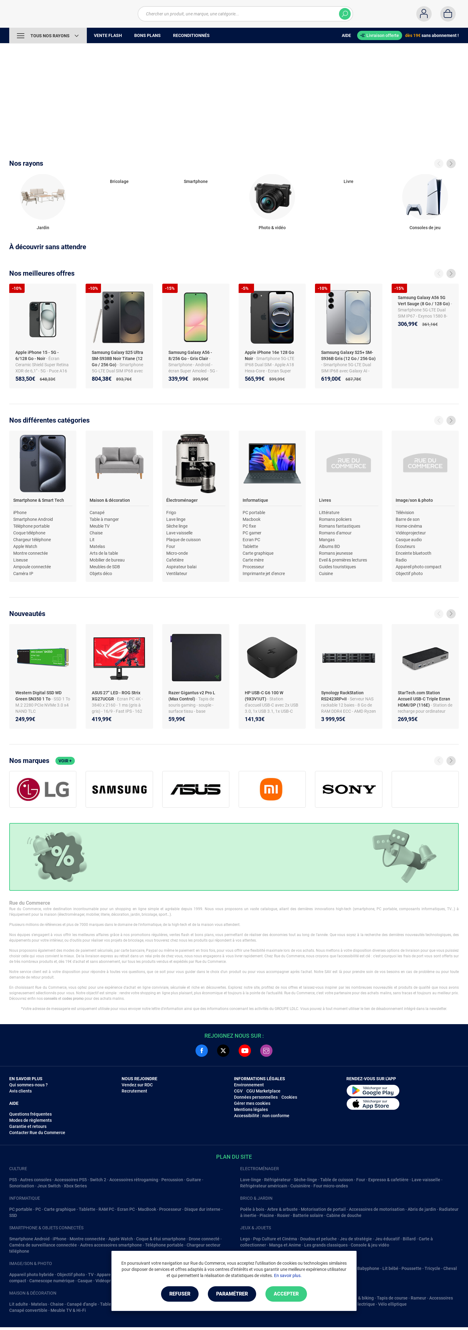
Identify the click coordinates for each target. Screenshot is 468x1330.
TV (91, 1274)
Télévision (405, 512)
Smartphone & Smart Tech (38, 500)
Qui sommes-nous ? (28, 1084)
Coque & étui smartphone (161, 1238)
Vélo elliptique (392, 1304)
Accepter (286, 1294)
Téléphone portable (31, 526)
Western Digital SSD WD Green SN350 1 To (38, 695)
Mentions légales (251, 1109)
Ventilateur (176, 573)
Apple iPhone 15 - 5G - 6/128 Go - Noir (37, 355)
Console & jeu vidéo (370, 1245)
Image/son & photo (414, 500)
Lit (92, 539)
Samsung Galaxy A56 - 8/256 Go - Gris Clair (190, 355)
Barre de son (408, 519)
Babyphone (368, 1268)
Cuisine (326, 573)
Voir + (65, 760)
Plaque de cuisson (183, 539)
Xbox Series (75, 1185)
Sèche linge (177, 526)
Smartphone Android (33, 519)
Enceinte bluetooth (413, 553)
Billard (409, 1238)
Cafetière (175, 560)
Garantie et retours (27, 1126)
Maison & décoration (110, 500)
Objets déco (101, 573)
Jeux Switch (49, 1185)
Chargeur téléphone (32, 539)
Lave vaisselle (179, 532)
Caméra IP (23, 573)
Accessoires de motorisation (377, 1209)
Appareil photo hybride (31, 1274)
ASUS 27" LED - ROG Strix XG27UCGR (116, 695)
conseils (50, 998)
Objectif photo (409, 573)
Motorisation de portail (323, 1209)
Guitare (193, 1179)
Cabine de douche (343, 1215)
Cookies (289, 1097)
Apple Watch (25, 546)
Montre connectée (30, 553)
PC (38, 1209)
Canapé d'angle (82, 1304)
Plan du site (234, 1157)
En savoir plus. (288, 1275)
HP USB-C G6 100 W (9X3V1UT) (264, 695)
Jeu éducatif (387, 1238)
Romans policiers (335, 519)
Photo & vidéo (272, 227)
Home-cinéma (409, 526)
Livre (348, 181)
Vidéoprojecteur (411, 532)
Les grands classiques (326, 1245)
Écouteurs (405, 546)
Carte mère (253, 560)
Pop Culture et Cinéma (275, 1238)
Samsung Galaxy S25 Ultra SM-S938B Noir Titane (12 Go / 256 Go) (117, 358)
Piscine (267, 1215)
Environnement (249, 1084)
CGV (238, 1091)
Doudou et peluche (318, 1238)
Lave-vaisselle (426, 1179)
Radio (401, 560)
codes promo (73, 998)
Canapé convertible (28, 1310)
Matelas (97, 546)
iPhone (19, 512)
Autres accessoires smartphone (111, 1245)
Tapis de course (392, 1298)
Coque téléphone (29, 532)
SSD (13, 1215)
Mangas (327, 539)
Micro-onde (177, 553)
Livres (325, 500)
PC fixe (249, 526)
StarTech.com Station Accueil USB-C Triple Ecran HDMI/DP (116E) (424, 699)
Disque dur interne (202, 1209)
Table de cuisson (336, 1179)
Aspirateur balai (181, 566)
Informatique (255, 500)
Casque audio (409, 539)
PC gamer (252, 532)
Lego (245, 1238)
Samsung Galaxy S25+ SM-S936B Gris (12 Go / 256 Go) (348, 355)
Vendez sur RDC (137, 1084)
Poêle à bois (252, 1209)
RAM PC (106, 1209)
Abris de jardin (422, 1209)
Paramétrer (232, 1294)
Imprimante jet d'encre (264, 573)
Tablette (250, 546)
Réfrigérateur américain (263, 1185)
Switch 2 (98, 1179)
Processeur (253, 566)
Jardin (43, 227)
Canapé (97, 512)
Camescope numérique (52, 1280)
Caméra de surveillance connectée (43, 1245)
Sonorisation (21, 1185)
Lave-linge (250, 1179)
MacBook (147, 1209)
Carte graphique (258, 553)
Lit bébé (390, 1268)
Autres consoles (35, 1179)
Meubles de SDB (105, 566)
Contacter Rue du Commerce (37, 1132)
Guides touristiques (337, 566)
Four (170, 546)
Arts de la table (104, 553)
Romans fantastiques (339, 526)
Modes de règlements (30, 1120)
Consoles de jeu (425, 227)
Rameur (418, 1298)
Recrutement (134, 1091)
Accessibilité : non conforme (261, 1115)
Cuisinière (300, 1185)
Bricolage (119, 181)
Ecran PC (251, 539)
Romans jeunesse (336, 553)
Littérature (329, 512)
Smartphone (196, 181)
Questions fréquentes (30, 1114)
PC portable (254, 512)
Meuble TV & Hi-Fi (68, 1310)
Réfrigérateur (277, 1179)
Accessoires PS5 (70, 1179)
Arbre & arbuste (282, 1209)
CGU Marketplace (263, 1091)
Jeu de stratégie (356, 1238)
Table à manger (104, 519)
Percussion (172, 1179)
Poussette (411, 1268)
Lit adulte (18, 1304)
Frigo (171, 512)
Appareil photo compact (419, 566)
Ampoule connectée (32, 566)
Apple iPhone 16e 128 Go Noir (269, 355)
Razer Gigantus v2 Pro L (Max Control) (191, 695)
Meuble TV (100, 526)
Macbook (251, 519)
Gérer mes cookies (252, 1103)
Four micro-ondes (330, 1185)
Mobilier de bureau (107, 560)
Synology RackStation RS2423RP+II (342, 695)
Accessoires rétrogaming (133, 1179)
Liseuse (20, 560)
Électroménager (182, 500)
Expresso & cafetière (388, 1179)
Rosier (283, 1215)
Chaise (96, 532)
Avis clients (20, 1091)
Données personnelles (256, 1097)
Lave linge (175, 519)
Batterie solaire (308, 1215)
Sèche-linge (305, 1179)
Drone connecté (204, 1238)
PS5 (13, 1179)
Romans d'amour (335, 532)
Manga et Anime (285, 1245)
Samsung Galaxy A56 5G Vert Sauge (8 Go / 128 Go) (424, 300)
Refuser (179, 1294)
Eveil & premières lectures (343, 560)
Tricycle (432, 1268)
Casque (85, 1280)
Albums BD (329, 546)
